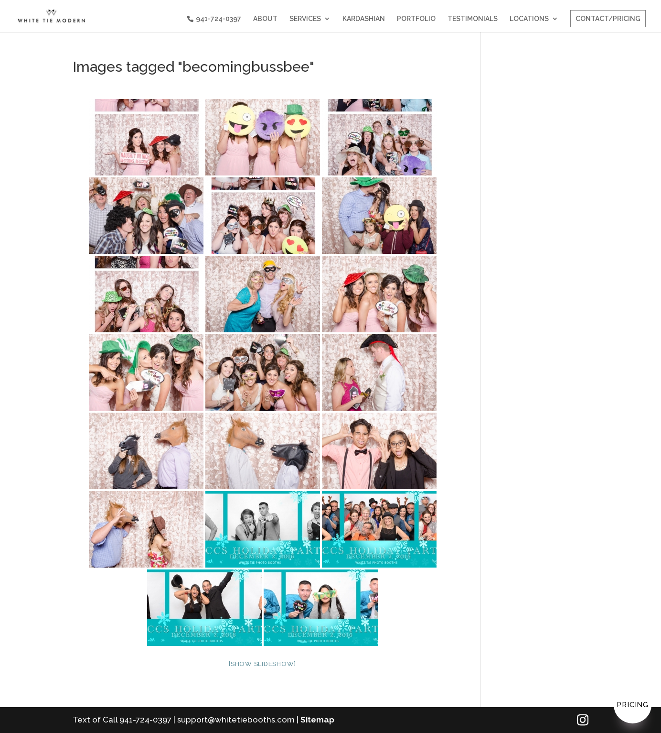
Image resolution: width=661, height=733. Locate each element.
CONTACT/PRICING (608, 18)
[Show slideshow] (262, 663)
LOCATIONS (529, 18)
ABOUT (265, 18)
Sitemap (317, 719)
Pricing (633, 704)
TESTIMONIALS (473, 18)
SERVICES (305, 18)
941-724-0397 (218, 18)
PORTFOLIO (416, 18)
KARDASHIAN (363, 18)
